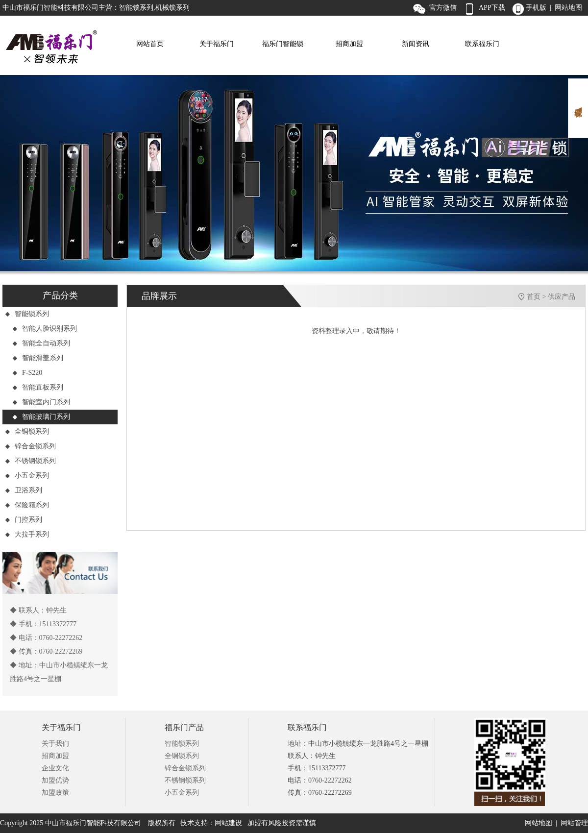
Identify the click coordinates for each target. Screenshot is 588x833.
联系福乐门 (482, 44)
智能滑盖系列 (37, 358)
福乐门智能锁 (282, 44)
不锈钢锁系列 (30, 461)
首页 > (537, 296)
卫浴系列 (23, 490)
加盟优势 (55, 780)
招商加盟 (349, 44)
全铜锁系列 (27, 431)
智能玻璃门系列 (41, 416)
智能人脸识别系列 (44, 328)
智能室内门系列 (41, 402)
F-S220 (27, 372)
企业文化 (55, 768)
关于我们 (55, 743)
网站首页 (150, 44)
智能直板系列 (37, 387)
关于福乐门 (216, 44)
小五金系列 (27, 475)
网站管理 (574, 823)
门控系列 (23, 519)
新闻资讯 (415, 44)
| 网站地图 (566, 7)
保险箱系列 (27, 505)
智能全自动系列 (41, 343)
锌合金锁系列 (30, 446)
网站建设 (228, 823)
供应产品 (561, 296)
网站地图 (538, 823)
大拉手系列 (27, 534)
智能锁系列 (27, 314)
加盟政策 (55, 792)
